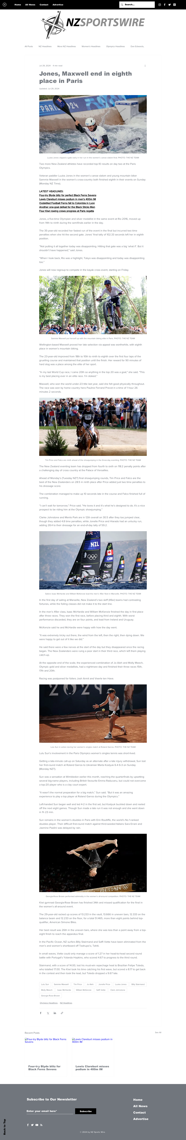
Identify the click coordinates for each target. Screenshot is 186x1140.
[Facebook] (164, 4)
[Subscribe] (85, 1111)
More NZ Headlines (66, 46)
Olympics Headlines (115, 46)
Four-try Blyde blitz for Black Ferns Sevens (44, 1068)
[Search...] (137, 4)
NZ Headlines (45, 46)
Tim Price (78, 984)
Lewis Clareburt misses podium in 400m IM (92, 1068)
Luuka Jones (121, 984)
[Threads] (174, 4)
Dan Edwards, (137, 46)
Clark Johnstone (117, 990)
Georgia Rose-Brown (50, 995)
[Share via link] (62, 1013)
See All (158, 1032)
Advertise (140, 1119)
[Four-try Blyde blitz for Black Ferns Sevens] (46, 1049)
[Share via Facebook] (40, 1013)
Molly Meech (46, 990)
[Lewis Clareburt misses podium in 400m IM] (93, 1049)
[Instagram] (159, 4)
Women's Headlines (91, 46)
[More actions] (145, 65)
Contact (139, 1112)
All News (140, 1106)
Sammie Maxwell (61, 984)
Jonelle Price (104, 984)
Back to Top (4, 1127)
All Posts (29, 46)
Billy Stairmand (138, 984)
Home (137, 1099)
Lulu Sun (45, 984)
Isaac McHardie (64, 990)
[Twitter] (169, 4)
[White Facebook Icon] (27, 1125)
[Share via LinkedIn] (54, 1013)
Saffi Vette (100, 990)
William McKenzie (83, 990)
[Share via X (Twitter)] (47, 1013)
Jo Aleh (90, 984)
